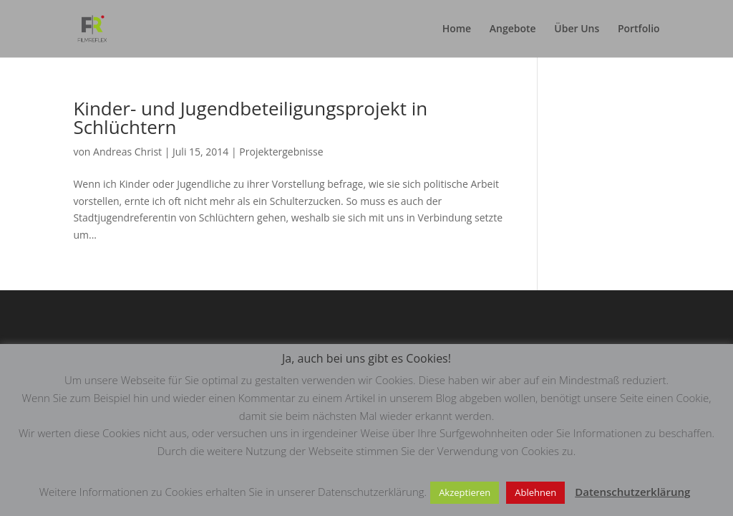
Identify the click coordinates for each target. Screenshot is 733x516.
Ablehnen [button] (535, 492)
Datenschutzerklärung (632, 491)
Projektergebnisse (281, 151)
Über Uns (576, 29)
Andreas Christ (127, 151)
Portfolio (639, 29)
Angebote (513, 29)
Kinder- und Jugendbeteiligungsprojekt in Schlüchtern (250, 117)
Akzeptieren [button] (464, 492)
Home (457, 29)
